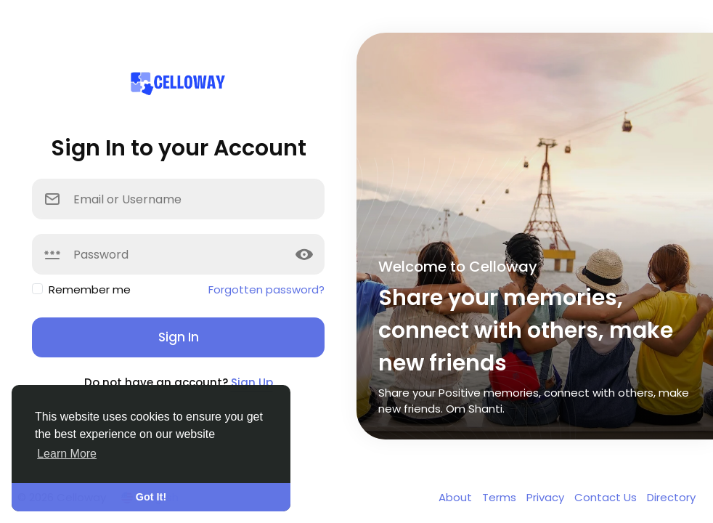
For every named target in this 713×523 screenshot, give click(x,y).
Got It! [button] (151, 497)
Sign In (178, 337)
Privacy (546, 497)
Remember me (90, 289)
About (457, 497)
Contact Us (607, 497)
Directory (671, 497)
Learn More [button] (67, 453)
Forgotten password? (266, 289)
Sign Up (252, 382)
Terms (500, 497)
